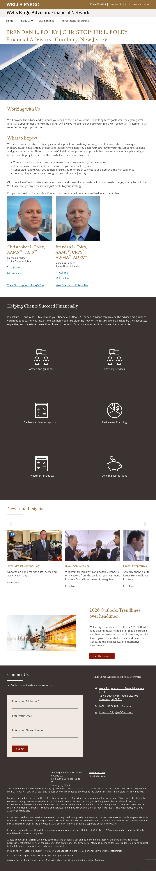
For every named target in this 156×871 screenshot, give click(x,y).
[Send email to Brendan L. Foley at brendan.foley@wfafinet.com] (63, 278)
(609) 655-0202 (97, 4)
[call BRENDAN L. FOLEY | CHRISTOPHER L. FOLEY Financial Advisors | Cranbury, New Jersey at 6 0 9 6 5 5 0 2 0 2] (115, 706)
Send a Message (98, 776)
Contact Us (115, 4)
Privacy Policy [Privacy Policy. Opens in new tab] (14, 850)
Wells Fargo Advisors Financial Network (116, 676)
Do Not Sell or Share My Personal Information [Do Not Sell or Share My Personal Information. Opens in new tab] (98, 850)
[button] (25, 285)
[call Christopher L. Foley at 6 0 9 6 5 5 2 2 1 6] (13, 267)
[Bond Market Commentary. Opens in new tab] (34, 557)
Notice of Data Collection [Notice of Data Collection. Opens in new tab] (58, 850)
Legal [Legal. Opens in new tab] (27, 850)
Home (9, 20)
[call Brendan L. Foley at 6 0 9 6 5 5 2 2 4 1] (62, 272)
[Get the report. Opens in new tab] (102, 656)
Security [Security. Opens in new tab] (37, 850)
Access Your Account (137, 4)
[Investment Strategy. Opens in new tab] (92, 559)
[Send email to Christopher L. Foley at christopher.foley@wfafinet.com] (14, 273)
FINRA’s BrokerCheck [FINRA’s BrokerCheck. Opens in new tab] (18, 860)
